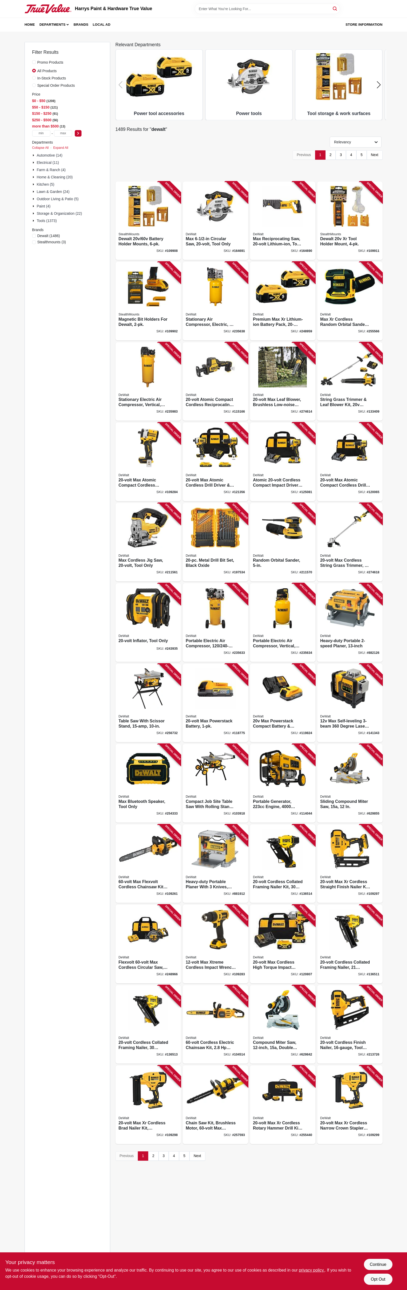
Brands (81, 24)
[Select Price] (78, 133)
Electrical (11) (48, 162)
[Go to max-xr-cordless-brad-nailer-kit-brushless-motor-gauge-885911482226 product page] (148, 1104)
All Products (47, 71)
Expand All (60, 148)
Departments (52, 24)
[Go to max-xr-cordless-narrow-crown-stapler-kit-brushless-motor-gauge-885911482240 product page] (350, 1104)
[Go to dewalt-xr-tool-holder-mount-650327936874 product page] (350, 221)
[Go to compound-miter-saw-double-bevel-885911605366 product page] (282, 1024)
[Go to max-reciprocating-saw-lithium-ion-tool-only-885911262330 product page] (282, 221)
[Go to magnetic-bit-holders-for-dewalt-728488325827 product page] (148, 301)
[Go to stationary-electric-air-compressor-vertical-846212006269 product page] (148, 381)
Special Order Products (56, 85)
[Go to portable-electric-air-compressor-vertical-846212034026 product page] (282, 622)
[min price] (41, 133)
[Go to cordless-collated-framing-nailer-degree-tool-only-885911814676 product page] (350, 944)
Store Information (363, 24)
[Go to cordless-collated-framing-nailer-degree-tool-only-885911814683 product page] (148, 1024)
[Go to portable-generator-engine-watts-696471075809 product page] (282, 783)
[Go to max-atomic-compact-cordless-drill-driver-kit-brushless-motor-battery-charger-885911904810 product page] (350, 461)
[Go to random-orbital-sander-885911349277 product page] (282, 542)
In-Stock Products (51, 78)
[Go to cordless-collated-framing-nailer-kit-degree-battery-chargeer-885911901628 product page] (282, 863)
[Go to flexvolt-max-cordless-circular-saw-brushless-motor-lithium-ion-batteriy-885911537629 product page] (148, 944)
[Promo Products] (34, 62)
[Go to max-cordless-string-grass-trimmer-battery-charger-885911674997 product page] (350, 542)
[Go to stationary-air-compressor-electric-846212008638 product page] (215, 301)
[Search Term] (267, 9)
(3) (51, 242)
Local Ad (101, 24)
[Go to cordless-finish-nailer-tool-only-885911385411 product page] (350, 1024)
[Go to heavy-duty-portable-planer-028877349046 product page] (350, 622)
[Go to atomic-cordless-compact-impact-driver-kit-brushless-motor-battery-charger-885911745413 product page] (282, 461)
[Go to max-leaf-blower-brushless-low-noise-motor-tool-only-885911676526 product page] (282, 381)
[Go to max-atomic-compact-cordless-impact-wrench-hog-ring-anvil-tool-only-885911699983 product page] (148, 461)
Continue (378, 1264)
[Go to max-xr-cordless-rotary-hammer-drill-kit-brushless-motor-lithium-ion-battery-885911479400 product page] (282, 1104)
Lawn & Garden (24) (53, 192)
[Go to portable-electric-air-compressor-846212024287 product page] (215, 622)
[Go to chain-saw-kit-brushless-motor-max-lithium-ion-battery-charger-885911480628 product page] (215, 1104)
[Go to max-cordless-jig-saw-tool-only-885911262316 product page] (148, 542)
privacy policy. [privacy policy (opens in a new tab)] (311, 1270)
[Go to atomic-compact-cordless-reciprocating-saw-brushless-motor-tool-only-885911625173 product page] (215, 381)
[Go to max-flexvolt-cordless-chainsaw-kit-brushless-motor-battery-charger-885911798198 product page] (148, 863)
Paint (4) (44, 206)
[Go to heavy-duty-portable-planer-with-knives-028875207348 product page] (215, 863)
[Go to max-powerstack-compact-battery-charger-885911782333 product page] (282, 703)
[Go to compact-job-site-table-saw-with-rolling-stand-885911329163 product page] (215, 783)
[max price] (63, 133)
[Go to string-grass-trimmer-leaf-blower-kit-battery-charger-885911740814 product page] (350, 381)
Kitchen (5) (46, 184)
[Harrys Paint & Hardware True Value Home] (48, 9)
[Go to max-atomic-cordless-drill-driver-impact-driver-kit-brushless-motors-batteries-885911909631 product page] (215, 461)
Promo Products (50, 62)
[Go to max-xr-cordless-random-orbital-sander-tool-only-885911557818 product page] (350, 301)
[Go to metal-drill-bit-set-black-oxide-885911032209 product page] (215, 542)
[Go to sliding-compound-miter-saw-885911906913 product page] (350, 783)
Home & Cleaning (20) (55, 177)
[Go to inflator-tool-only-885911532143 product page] (148, 622)
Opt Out (378, 1279)
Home (30, 24)
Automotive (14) (50, 155)
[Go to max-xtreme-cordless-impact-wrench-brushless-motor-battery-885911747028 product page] (215, 944)
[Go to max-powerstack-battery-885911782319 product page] (215, 703)
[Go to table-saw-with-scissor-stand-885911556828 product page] (148, 703)
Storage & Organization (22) (59, 213)
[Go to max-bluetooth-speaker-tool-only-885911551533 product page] (148, 783)
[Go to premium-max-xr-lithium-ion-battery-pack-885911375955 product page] (282, 301)
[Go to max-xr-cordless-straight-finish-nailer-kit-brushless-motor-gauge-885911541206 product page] (350, 863)
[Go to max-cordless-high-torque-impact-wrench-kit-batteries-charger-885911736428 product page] (282, 944)
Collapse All (40, 148)
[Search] (335, 8)
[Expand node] (34, 155)
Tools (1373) (47, 221)
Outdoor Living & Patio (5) (58, 199)
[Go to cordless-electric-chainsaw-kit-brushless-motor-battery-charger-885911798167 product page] (215, 1024)
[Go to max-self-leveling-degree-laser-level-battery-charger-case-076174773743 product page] (350, 703)
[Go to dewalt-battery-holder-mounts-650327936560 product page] (148, 221)
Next (374, 155)
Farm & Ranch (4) (51, 170)
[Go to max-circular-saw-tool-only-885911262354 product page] (215, 221)
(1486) (48, 236)
